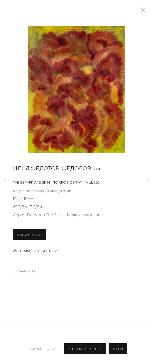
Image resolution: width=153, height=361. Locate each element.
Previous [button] (5, 180)
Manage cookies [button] (45, 349)
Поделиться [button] (27, 270)
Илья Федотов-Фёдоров (52, 168)
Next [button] (148, 180)
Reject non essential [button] (85, 349)
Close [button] (141, 11)
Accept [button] (117, 349)
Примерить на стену (35, 251)
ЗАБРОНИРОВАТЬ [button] (29, 235)
